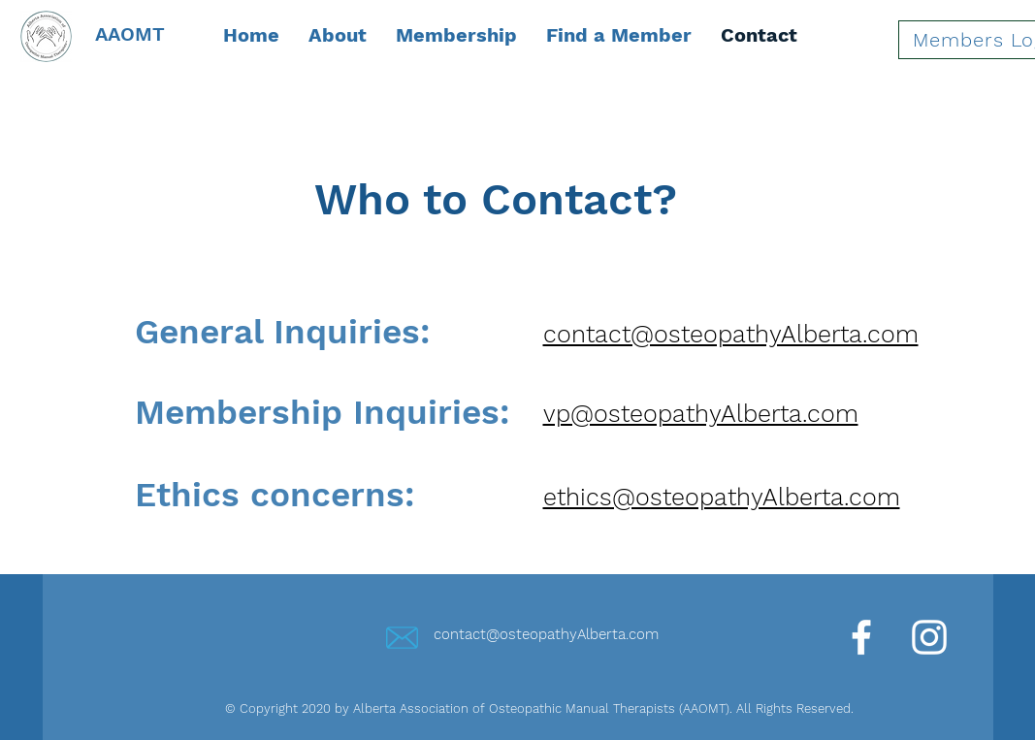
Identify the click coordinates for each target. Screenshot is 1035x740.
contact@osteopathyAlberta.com (546, 634)
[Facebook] (861, 637)
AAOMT (130, 34)
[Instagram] (929, 637)
